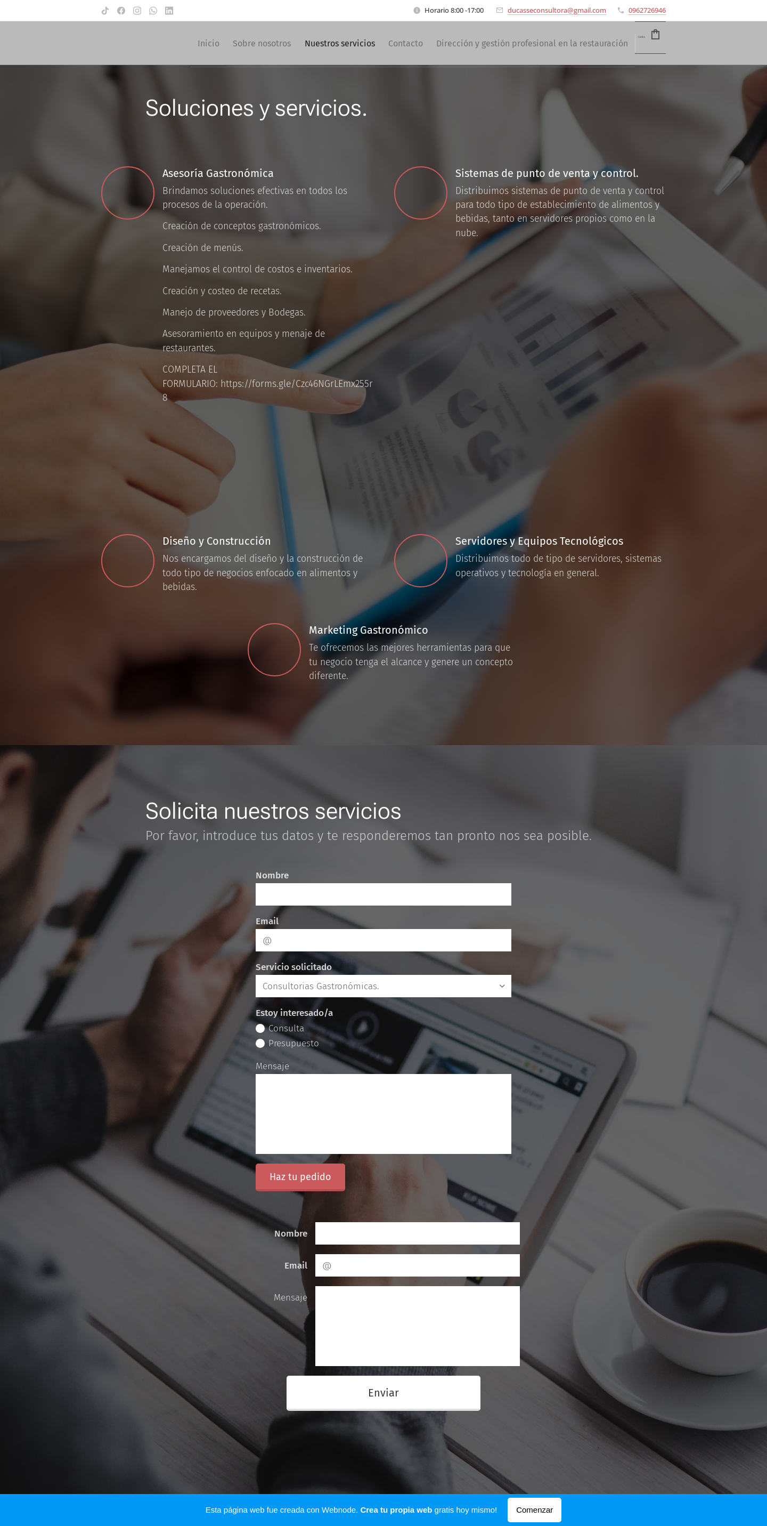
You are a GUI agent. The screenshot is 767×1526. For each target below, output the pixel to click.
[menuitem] (331, 43)
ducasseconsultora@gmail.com (557, 10)
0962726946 (647, 10)
